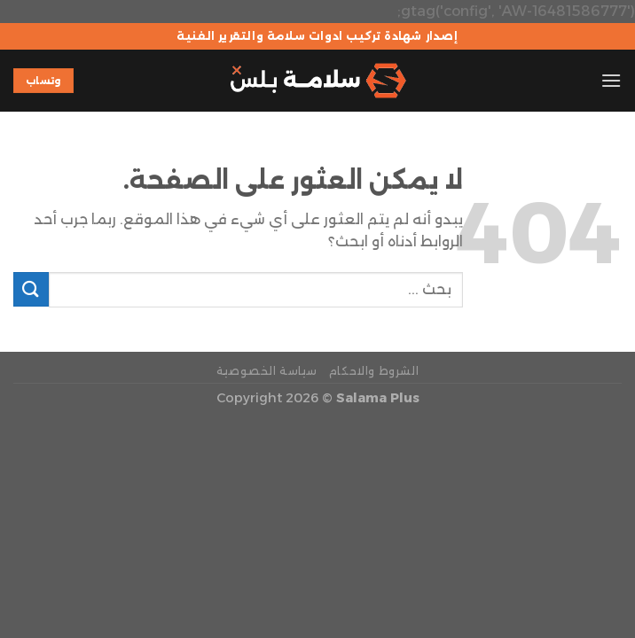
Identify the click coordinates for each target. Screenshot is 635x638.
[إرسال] (31, 289)
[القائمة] (611, 80)
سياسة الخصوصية (267, 370)
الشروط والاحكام (374, 370)
